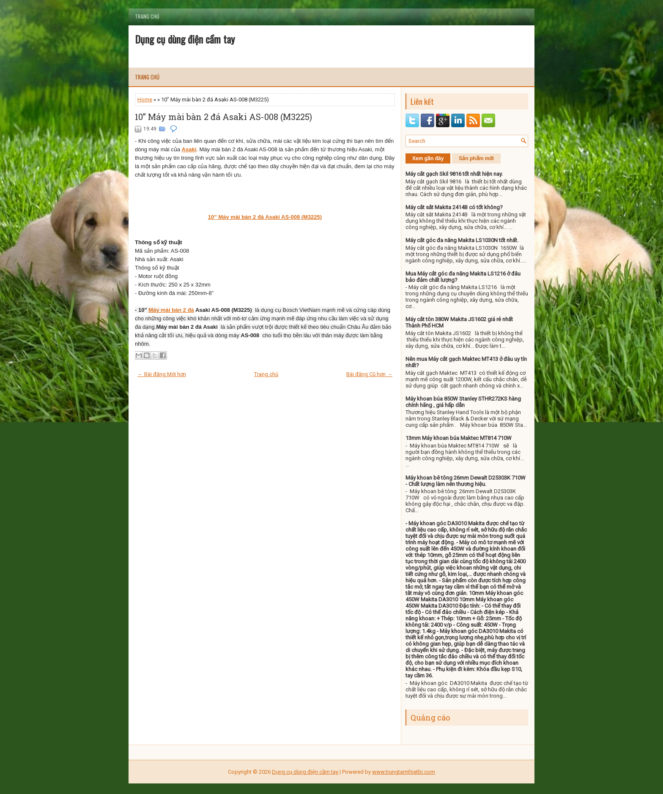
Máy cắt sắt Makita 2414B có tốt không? (454, 207)
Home (144, 99)
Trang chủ (147, 16)
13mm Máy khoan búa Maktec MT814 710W (458, 438)
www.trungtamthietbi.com (403, 772)
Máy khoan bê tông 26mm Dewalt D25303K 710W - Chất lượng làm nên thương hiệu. (465, 481)
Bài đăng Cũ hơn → (369, 374)
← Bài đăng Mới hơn (161, 374)
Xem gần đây (428, 158)
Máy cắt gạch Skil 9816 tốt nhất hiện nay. (454, 174)
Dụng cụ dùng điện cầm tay (185, 38)
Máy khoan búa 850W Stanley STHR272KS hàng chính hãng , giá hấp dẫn (463, 402)
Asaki (189, 149)
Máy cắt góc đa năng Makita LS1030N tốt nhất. (461, 240)
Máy (154, 310)
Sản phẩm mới (476, 158)
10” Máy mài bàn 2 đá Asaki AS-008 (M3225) (223, 116)
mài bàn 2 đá (177, 310)
